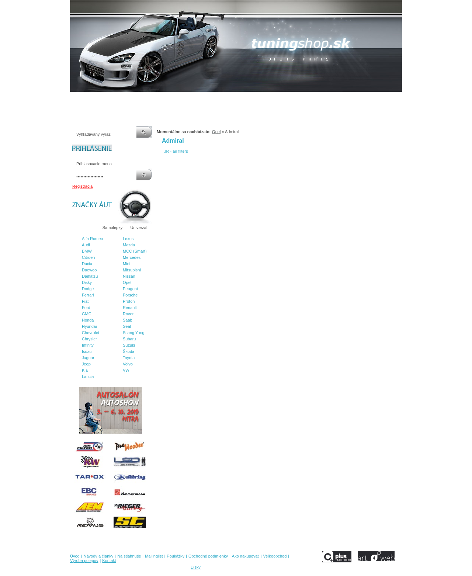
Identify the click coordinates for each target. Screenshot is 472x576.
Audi (86, 245)
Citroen (88, 257)
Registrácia (82, 186)
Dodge (88, 289)
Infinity (88, 345)
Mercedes (131, 257)
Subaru (129, 339)
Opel (127, 282)
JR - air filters (176, 151)
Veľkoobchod (293, 99)
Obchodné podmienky (221, 99)
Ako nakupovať (261, 99)
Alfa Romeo (92, 238)
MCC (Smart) (135, 251)
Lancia (88, 376)
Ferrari (88, 295)
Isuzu (86, 351)
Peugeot (130, 289)
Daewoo (89, 270)
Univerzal (139, 227)
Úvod (75, 99)
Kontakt (353, 99)
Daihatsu (90, 276)
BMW (87, 251)
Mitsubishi (132, 270)
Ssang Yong (134, 332)
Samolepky (112, 227)
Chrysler (89, 339)
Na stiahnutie (134, 99)
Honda (88, 320)
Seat (127, 326)
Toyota (129, 357)
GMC (86, 314)
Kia (85, 370)
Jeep (86, 364)
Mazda (129, 245)
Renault (130, 307)
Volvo (128, 364)
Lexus (128, 238)
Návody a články (101, 99)
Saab (127, 320)
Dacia (87, 263)
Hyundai (89, 326)
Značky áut (85, 227)
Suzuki (129, 345)
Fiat (85, 301)
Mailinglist (162, 99)
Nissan (129, 276)
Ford (86, 307)
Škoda (128, 351)
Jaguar (88, 357)
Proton (129, 301)
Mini (126, 263)
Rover (128, 314)
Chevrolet (90, 332)
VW (126, 370)
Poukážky (186, 99)
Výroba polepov (326, 99)
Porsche (130, 295)
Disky (87, 282)
